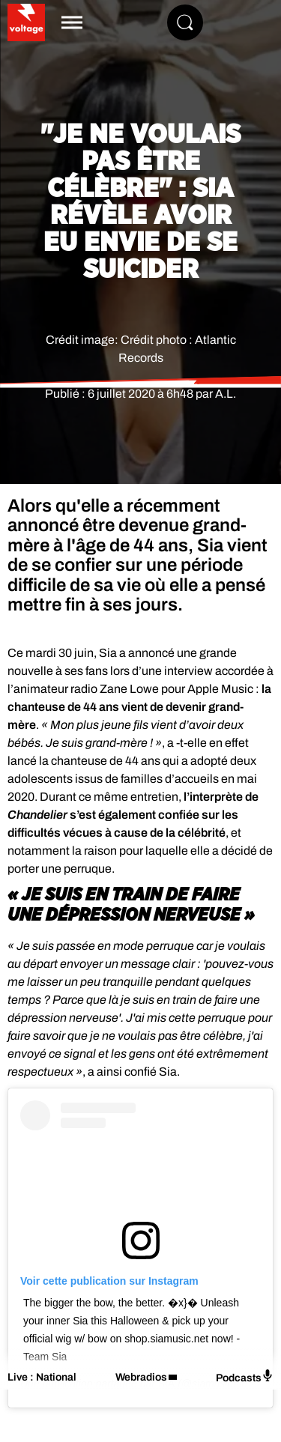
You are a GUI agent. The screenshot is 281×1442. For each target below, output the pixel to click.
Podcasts (245, 1376)
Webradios (141, 1377)
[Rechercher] (185, 22)
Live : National (41, 1377)
